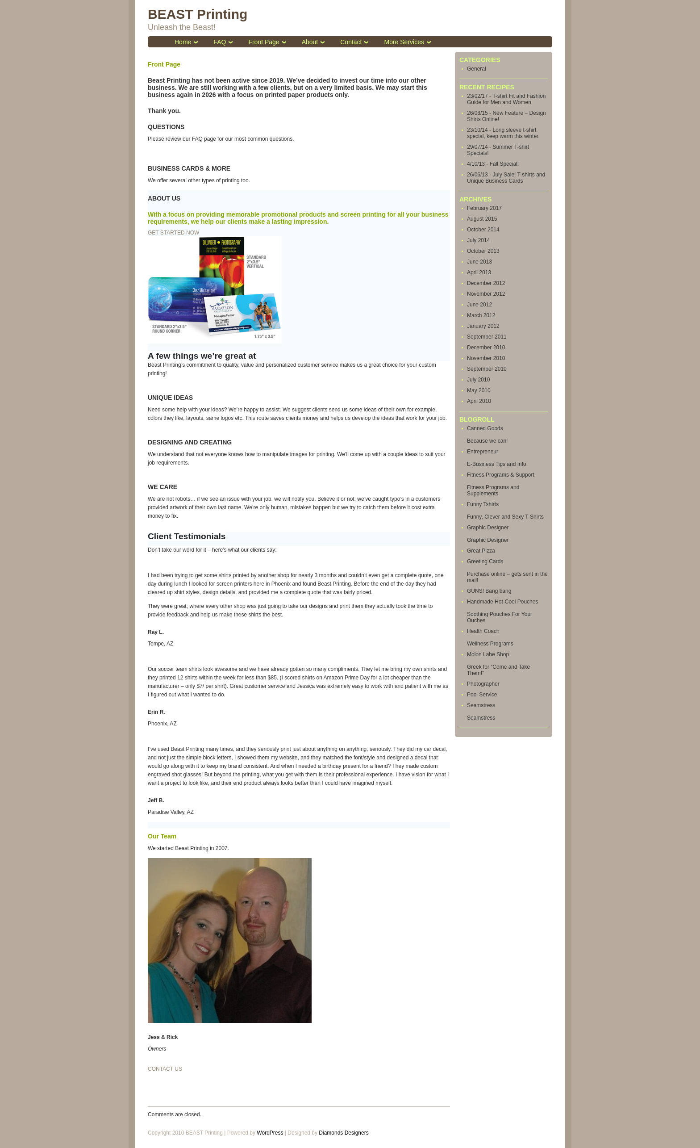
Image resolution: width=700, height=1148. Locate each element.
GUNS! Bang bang (489, 591)
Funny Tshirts (483, 504)
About (310, 42)
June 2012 (479, 305)
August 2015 (482, 219)
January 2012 (483, 326)
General (476, 69)
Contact (351, 42)
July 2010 (478, 380)
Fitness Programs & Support (500, 475)
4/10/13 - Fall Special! (493, 164)
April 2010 (479, 401)
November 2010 (486, 358)
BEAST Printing (197, 14)
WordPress (270, 1133)
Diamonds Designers (343, 1133)
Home (183, 42)
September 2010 (487, 369)
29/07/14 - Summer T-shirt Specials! (498, 150)
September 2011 (487, 337)
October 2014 (483, 229)
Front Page (263, 42)
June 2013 (479, 262)
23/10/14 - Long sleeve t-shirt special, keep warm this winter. (503, 133)
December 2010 (486, 347)
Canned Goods (485, 428)
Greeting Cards (485, 561)
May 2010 (479, 390)
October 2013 (483, 251)
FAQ (219, 42)
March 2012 (481, 315)
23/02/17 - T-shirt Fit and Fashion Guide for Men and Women (506, 99)
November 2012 (486, 294)
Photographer (483, 684)
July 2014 (478, 240)
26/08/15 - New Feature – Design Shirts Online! (506, 116)
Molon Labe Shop (488, 654)
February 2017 (484, 208)
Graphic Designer (487, 527)
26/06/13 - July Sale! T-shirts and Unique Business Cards (506, 178)
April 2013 (479, 272)
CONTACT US (165, 1069)
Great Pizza (481, 551)
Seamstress (481, 705)
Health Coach (483, 631)
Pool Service (482, 694)
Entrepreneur (482, 451)
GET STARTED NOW (173, 233)
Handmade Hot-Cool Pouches (502, 602)
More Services (404, 42)
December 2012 (486, 283)
